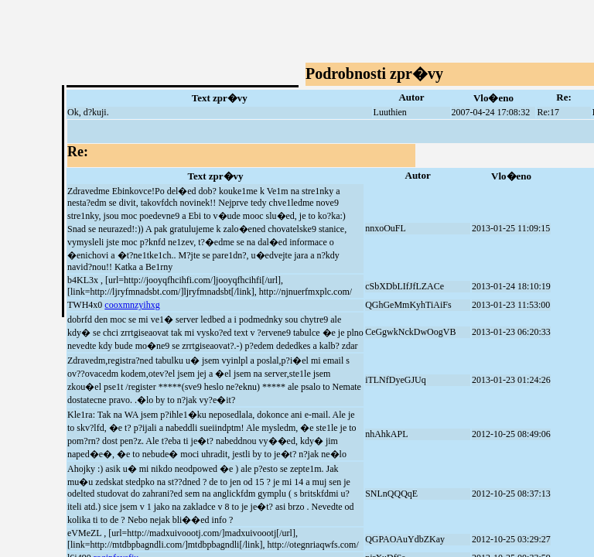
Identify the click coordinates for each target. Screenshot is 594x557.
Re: (564, 97)
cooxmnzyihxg (131, 304)
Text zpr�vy (220, 98)
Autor (411, 97)
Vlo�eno (493, 98)
